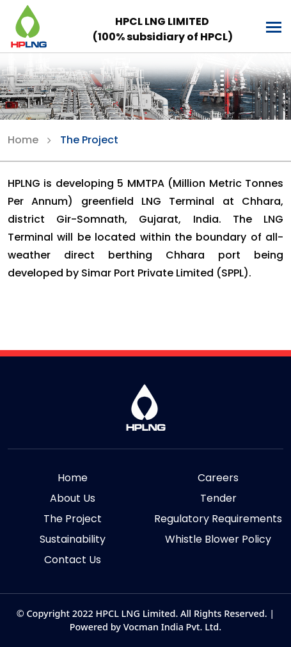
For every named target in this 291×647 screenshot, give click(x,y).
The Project (89, 139)
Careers (218, 477)
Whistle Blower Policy (218, 539)
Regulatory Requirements (218, 518)
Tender (218, 498)
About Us (72, 498)
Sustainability (73, 539)
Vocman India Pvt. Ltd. (172, 627)
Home (23, 139)
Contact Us (72, 559)
